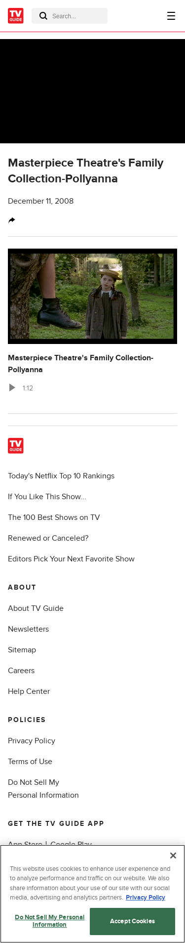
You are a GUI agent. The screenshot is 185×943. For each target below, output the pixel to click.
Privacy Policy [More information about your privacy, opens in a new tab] (145, 898)
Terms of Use (30, 762)
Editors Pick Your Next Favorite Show (71, 559)
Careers (21, 671)
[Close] (173, 855)
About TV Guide (36, 608)
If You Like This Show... (47, 497)
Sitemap (22, 650)
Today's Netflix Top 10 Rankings (61, 476)
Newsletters (28, 629)
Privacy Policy (31, 741)
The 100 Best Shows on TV (54, 517)
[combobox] (70, 16)
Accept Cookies (132, 921)
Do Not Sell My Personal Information (49, 921)
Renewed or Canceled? (48, 538)
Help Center (29, 691)
